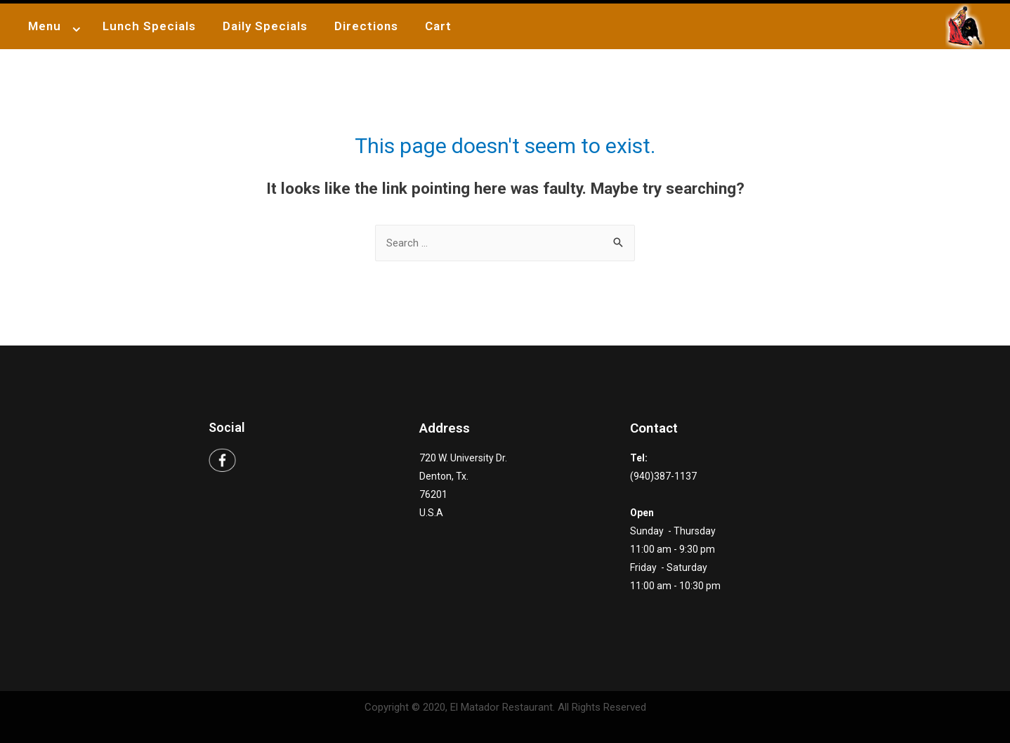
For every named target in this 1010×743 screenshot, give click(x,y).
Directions (366, 26)
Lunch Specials (149, 26)
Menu (44, 26)
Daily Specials (265, 26)
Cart (438, 26)
